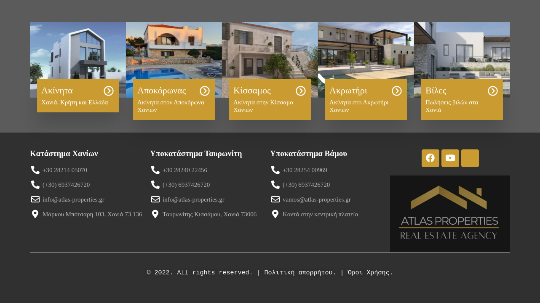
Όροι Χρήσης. (370, 273)
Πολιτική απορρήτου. (300, 273)
